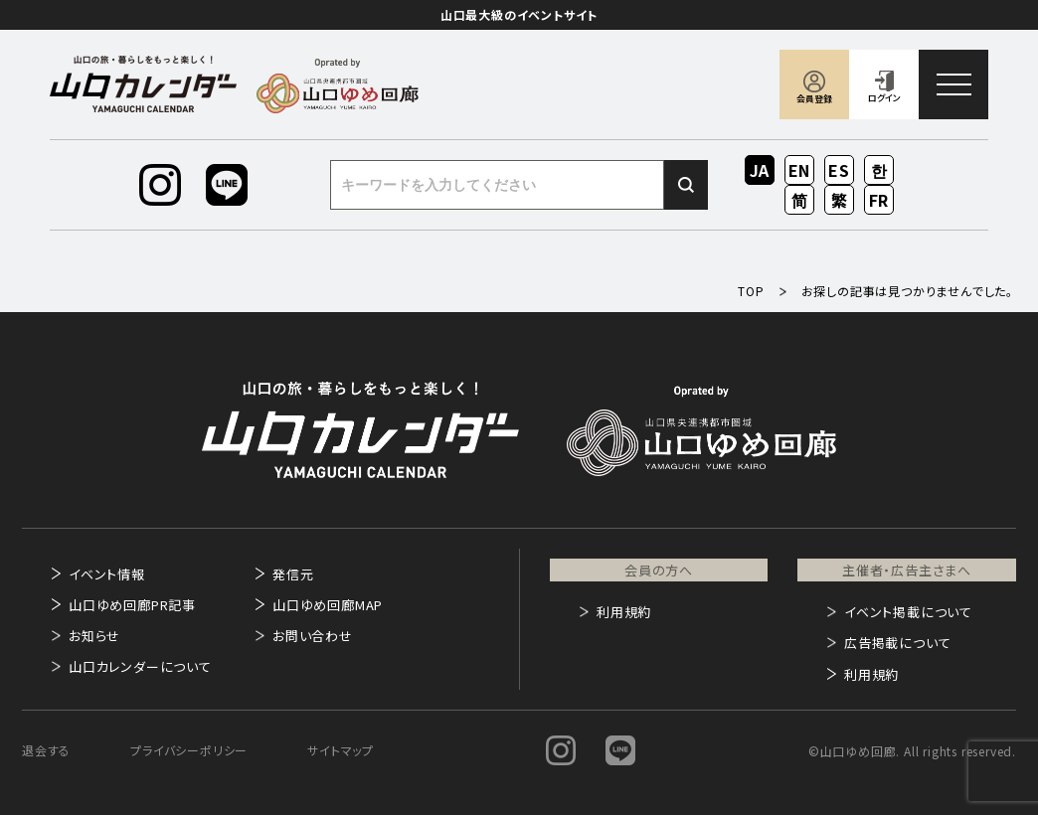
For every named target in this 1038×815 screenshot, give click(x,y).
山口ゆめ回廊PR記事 (132, 604)
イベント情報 (107, 574)
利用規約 (624, 611)
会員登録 (814, 98)
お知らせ (94, 635)
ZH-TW (839, 201)
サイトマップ (340, 749)
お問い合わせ (312, 635)
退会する (46, 749)
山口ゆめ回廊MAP (327, 604)
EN (799, 170)
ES (839, 170)
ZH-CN (799, 201)
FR (879, 200)
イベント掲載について (908, 611)
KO (879, 170)
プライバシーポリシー (189, 749)
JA (760, 170)
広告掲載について (897, 642)
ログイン (884, 97)
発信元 (292, 574)
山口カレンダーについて (140, 666)
